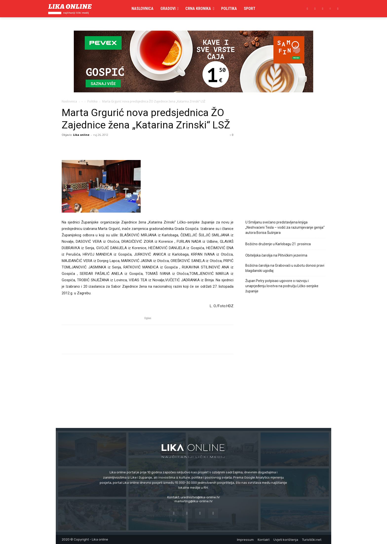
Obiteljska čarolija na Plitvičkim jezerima (276, 255)
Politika (92, 101)
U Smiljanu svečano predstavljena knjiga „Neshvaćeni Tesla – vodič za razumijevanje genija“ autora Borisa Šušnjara (285, 227)
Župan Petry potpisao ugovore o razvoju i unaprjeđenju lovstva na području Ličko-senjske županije (281, 286)
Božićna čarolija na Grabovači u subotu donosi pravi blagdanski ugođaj (284, 268)
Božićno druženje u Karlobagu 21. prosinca (278, 244)
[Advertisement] (285, 171)
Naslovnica (69, 101)
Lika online (81, 135)
